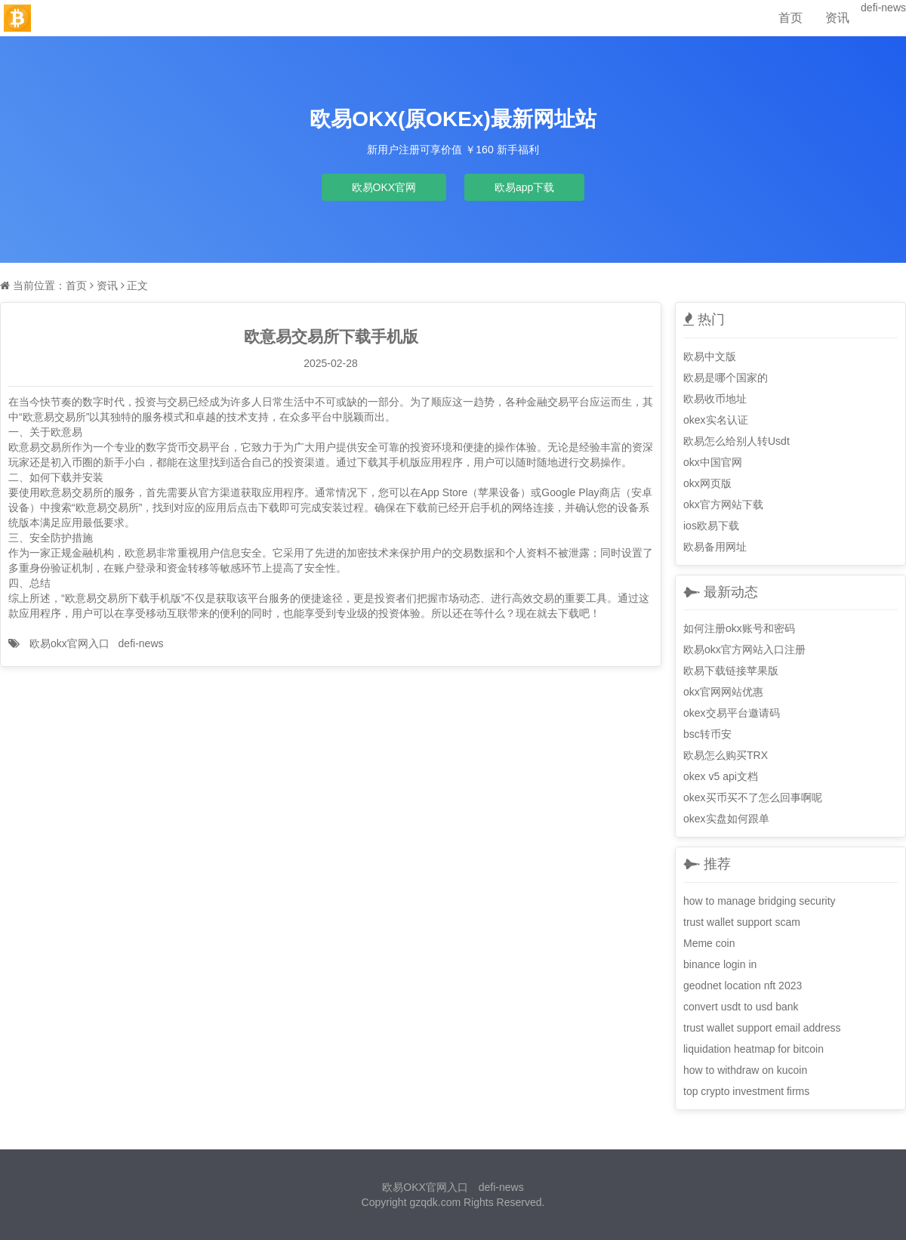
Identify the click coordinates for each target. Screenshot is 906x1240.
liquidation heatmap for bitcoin (753, 1049)
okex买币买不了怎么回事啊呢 (752, 797)
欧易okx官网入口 (69, 643)
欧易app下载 (524, 187)
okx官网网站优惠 (723, 692)
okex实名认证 (715, 420)
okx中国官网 (712, 462)
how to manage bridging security (759, 901)
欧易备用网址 (715, 547)
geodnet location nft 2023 (742, 985)
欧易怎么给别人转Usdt (736, 441)
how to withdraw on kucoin (745, 1070)
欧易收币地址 (715, 399)
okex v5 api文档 (720, 776)
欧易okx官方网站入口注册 (744, 649)
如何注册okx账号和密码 (739, 628)
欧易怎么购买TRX (725, 755)
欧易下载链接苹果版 (730, 671)
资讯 (837, 17)
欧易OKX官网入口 (425, 1187)
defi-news (883, 8)
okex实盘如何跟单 (726, 819)
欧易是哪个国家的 (725, 378)
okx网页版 (707, 483)
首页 (790, 17)
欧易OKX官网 (384, 187)
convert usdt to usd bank (741, 1007)
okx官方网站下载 (723, 504)
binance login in (720, 964)
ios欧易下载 (711, 526)
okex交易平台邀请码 (731, 713)
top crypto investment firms (746, 1091)
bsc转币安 (707, 734)
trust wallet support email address (762, 1028)
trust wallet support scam (741, 922)
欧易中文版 (709, 356)
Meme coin (709, 943)
